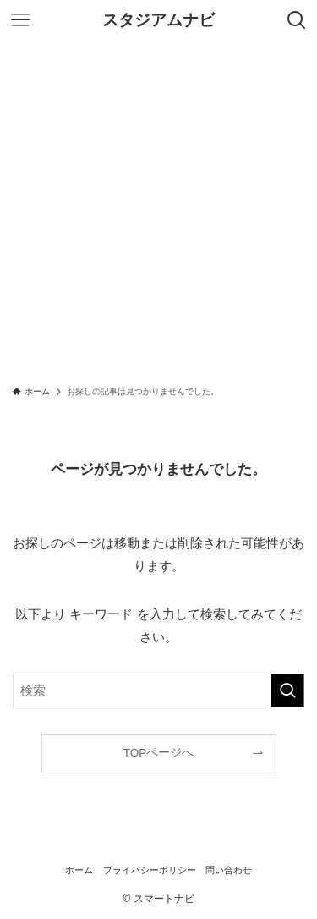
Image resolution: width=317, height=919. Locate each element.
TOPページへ (158, 752)
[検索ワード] (158, 690)
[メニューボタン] (20, 20)
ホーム (79, 870)
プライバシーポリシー (149, 870)
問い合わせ (228, 870)
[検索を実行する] (287, 690)
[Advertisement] (158, 207)
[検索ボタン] (296, 20)
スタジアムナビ (158, 21)
